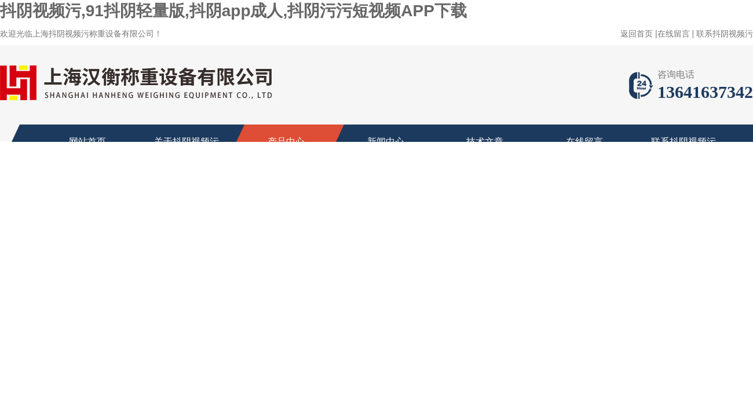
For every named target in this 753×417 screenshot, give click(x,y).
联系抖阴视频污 (724, 33)
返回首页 (636, 33)
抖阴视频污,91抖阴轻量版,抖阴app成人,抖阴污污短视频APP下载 (233, 11)
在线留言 (673, 33)
